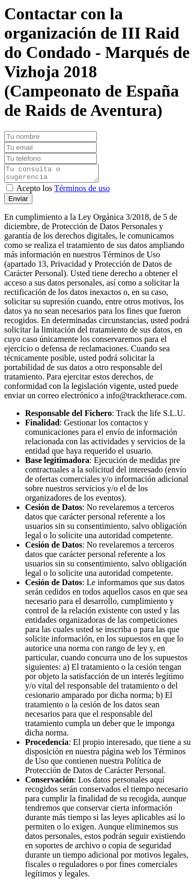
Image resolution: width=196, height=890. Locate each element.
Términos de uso (82, 191)
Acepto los (63, 191)
